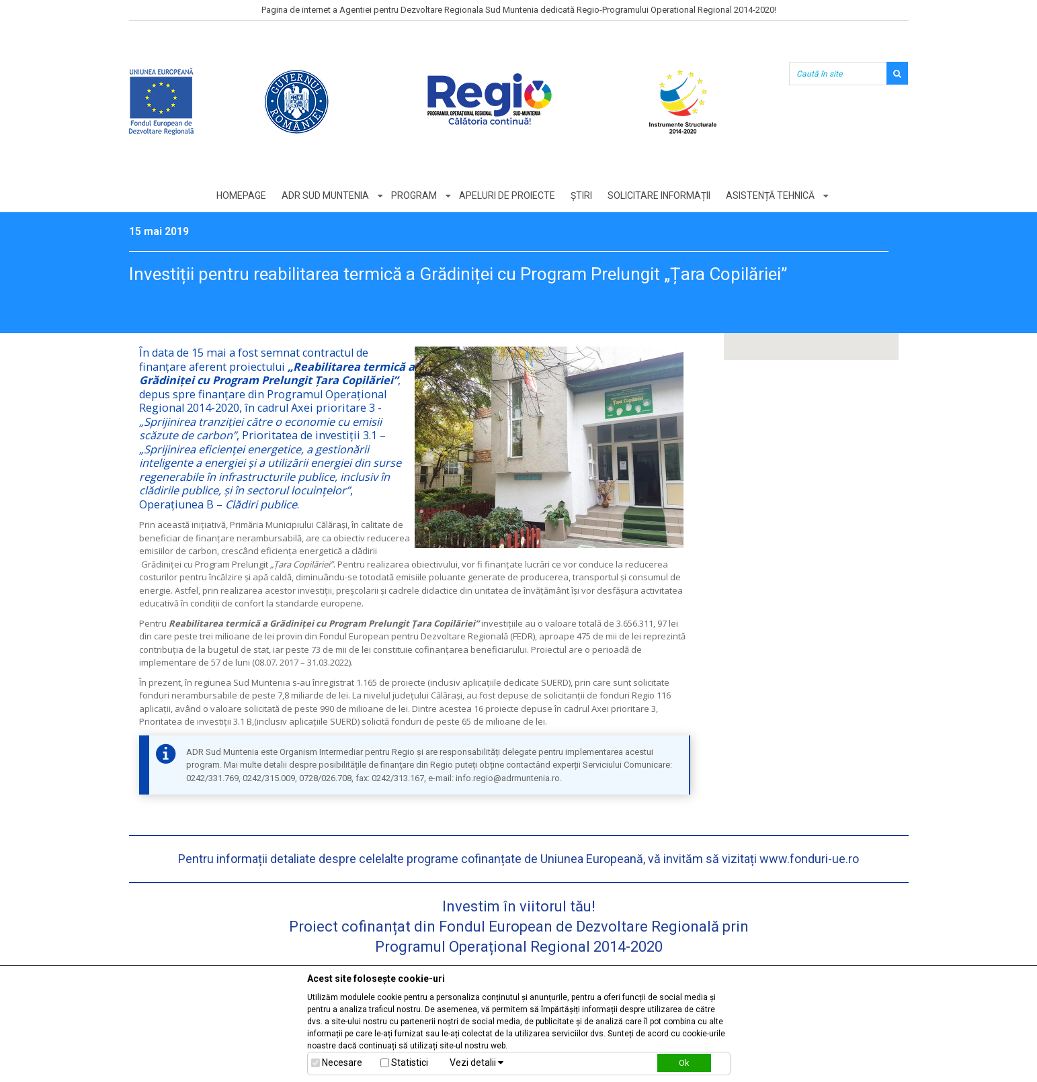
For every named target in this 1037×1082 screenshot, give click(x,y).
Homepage (241, 195)
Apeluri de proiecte (507, 195)
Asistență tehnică (770, 195)
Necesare (342, 1062)
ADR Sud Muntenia (325, 195)
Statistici (409, 1062)
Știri (581, 195)
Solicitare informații (659, 195)
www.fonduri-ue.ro (809, 859)
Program (414, 195)
